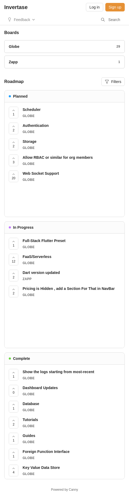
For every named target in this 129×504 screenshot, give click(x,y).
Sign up (115, 7)
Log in (94, 7)
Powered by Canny (64, 489)
